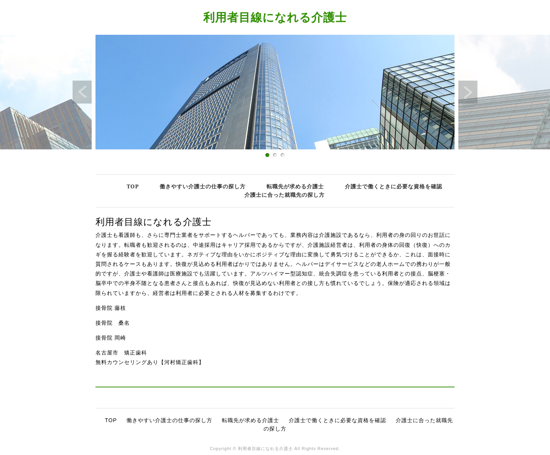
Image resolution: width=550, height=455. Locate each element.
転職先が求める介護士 (295, 186)
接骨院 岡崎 (110, 338)
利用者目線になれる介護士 (275, 17)
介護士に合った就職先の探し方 (284, 194)
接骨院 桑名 (112, 323)
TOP (133, 186)
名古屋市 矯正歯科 (121, 353)
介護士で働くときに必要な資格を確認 (393, 186)
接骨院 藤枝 (110, 308)
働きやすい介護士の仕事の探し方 (203, 186)
